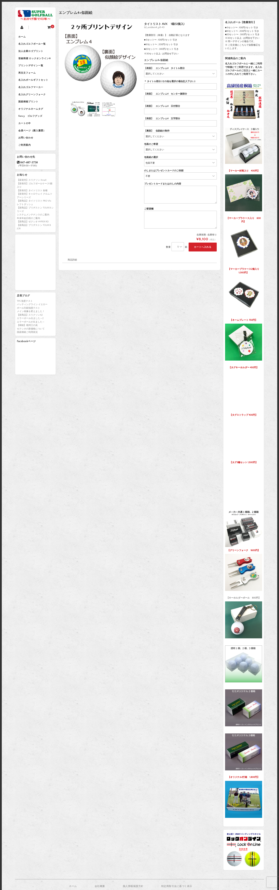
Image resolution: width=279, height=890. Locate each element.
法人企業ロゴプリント (31, 52)
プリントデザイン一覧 (31, 67)
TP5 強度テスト (25, 305)
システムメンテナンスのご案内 (33, 219)
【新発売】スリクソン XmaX (31, 184)
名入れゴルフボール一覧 (32, 44)
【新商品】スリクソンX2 (30, 319)
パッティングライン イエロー (32, 308)
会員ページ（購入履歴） (32, 134)
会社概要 (100, 886)
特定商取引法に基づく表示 (176, 886)
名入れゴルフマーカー (31, 89)
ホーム (22, 37)
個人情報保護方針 (133, 886)
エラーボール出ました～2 (30, 322)
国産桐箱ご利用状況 (27, 336)
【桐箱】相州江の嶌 (27, 329)
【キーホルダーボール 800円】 (243, 575)
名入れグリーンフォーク (32, 96)
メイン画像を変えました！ (31, 315)
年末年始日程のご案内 (28, 222)
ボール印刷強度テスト (28, 312)
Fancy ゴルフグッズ (31, 119)
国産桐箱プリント (29, 104)
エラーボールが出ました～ (31, 326)
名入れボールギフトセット (34, 82)
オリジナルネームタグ (31, 111)
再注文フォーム (27, 74)
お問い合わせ (26, 141)
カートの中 (25, 126)
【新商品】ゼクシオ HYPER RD (33, 225)
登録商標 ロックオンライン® (35, 59)
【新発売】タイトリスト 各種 (32, 194)
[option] (101, 61)
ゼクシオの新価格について (31, 332)
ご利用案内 (25, 149)
